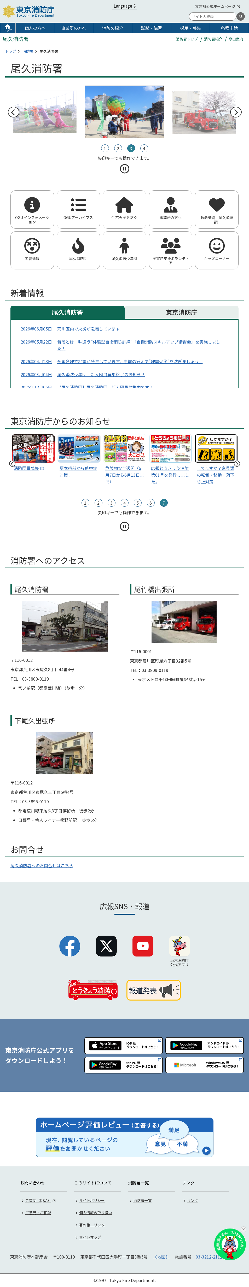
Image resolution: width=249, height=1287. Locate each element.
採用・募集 (190, 28)
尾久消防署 (67, 312)
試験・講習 (151, 28)
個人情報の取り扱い (95, 1212)
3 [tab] (131, 148)
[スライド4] (216, 460)
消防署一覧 (142, 1200)
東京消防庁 (181, 312)
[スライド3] (170, 460)
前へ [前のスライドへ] (13, 112)
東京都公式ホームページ (215, 6)
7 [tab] (164, 503)
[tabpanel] (124, 112)
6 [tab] (150, 503)
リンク (192, 1200)
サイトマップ (90, 1237)
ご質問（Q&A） (38, 1200)
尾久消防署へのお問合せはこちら (41, 865)
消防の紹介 (112, 28)
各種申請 (229, 28)
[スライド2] (124, 460)
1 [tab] (105, 148)
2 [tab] (118, 148)
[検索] (240, 16)
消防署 (27, 51)
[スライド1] (79, 457)
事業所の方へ (73, 28)
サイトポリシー (92, 1200)
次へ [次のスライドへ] (235, 112)
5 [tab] (137, 503)
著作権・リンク (92, 1224)
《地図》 (161, 1257)
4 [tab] (144, 148)
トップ (8, 30)
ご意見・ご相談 (38, 1212)
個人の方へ (35, 28)
